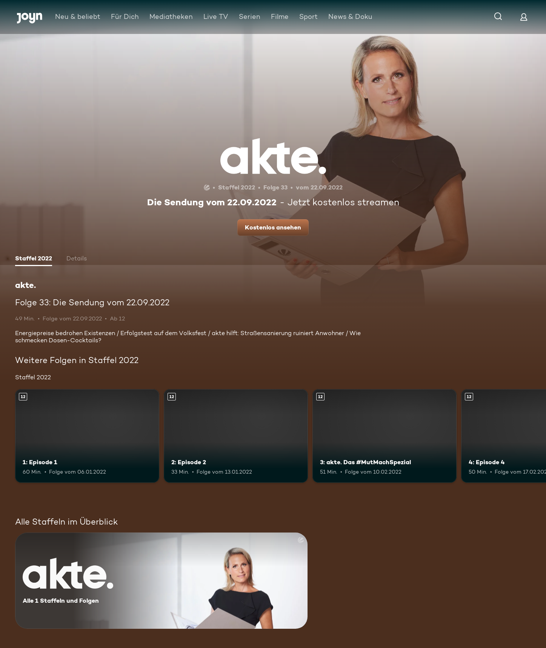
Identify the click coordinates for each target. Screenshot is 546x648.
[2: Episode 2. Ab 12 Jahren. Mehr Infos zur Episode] (236, 436)
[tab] (34, 259)
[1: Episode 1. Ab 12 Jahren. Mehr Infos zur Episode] (87, 436)
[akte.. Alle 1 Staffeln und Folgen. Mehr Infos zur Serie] (161, 581)
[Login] (524, 16)
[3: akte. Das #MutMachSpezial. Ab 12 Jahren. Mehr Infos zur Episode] (384, 436)
